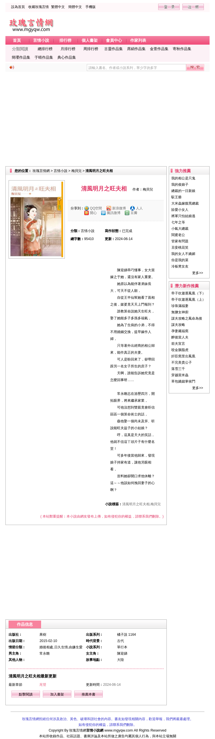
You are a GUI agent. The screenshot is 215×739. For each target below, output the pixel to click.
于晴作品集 (44, 57)
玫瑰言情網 (41, 171)
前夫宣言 (178, 344)
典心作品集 (66, 57)
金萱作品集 (159, 49)
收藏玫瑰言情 (38, 7)
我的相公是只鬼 (183, 178)
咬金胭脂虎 (179, 350)
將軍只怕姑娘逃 (183, 216)
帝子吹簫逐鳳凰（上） (188, 300)
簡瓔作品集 (21, 57)
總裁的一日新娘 (183, 191)
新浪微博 (119, 208)
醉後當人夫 (179, 337)
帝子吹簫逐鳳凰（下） (188, 293)
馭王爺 (176, 197)
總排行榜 (45, 49)
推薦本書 (88, 694)
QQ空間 (96, 208)
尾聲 (42, 685)
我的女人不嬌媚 (183, 254)
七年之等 (178, 222)
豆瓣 (133, 213)
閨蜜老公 (178, 235)
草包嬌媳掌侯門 (183, 381)
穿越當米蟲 (179, 375)
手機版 (90, 7)
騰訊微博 (113, 213)
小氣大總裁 (179, 229)
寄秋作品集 (182, 49)
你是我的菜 (179, 260)
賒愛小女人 (179, 210)
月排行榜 (68, 49)
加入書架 (57, 694)
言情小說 (60, 171)
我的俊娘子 (179, 185)
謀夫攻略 (178, 325)
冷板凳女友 (179, 266)
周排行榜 (90, 49)
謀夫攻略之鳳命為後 (186, 318)
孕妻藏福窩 (179, 331)
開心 (93, 213)
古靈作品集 (113, 49)
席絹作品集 (136, 49)
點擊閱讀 (26, 694)
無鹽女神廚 (179, 312)
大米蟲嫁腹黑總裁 (185, 203)
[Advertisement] (107, 119)
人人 (139, 208)
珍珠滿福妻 (179, 306)
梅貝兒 (76, 171)
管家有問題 (179, 241)
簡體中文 (75, 7)
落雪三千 (178, 369)
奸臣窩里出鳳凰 (183, 356)
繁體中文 (58, 7)
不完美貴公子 (181, 362)
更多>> (197, 273)
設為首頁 (18, 7)
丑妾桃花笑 (179, 247)
